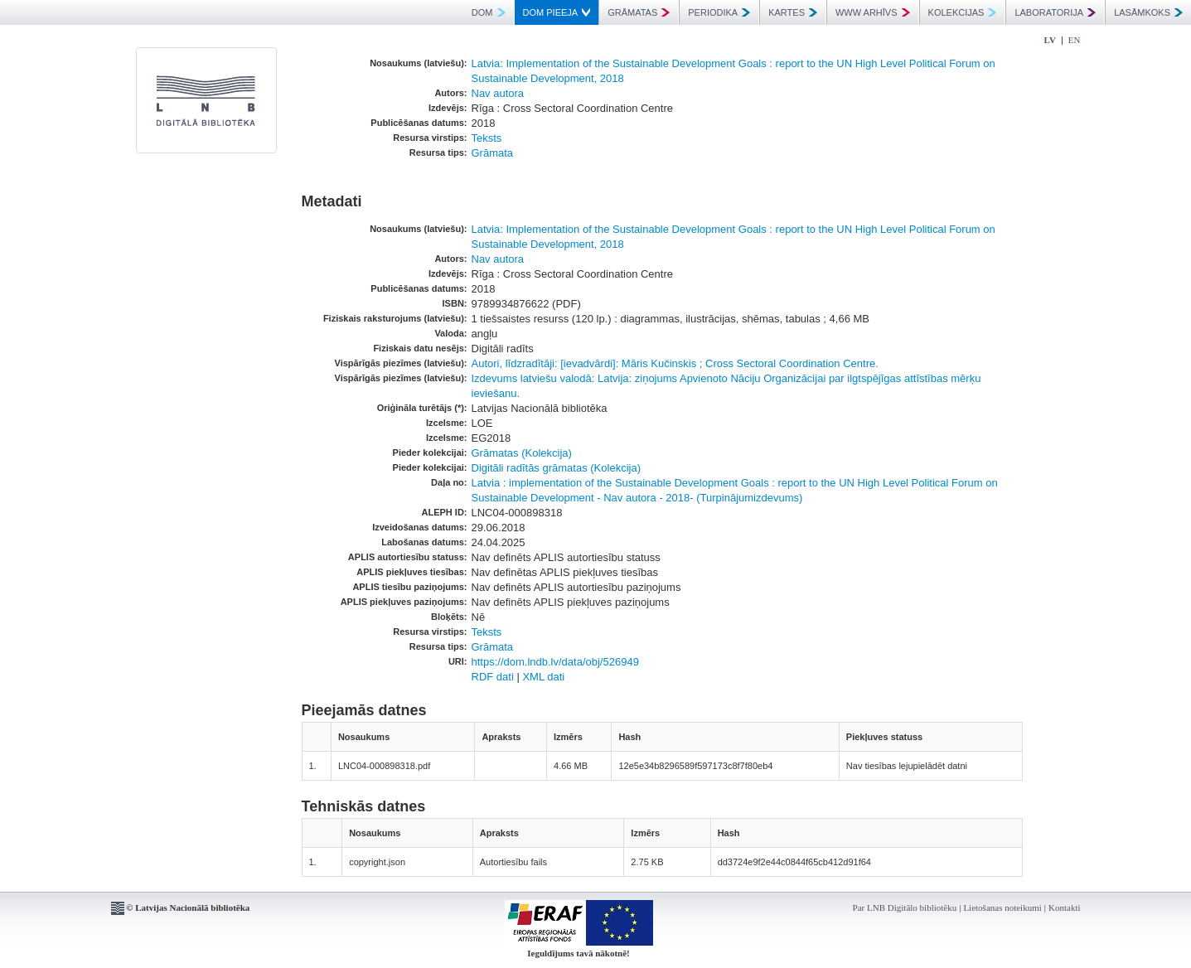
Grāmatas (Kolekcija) (522, 453)
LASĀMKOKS (1148, 12)
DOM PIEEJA (557, 12)
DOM (489, 12)
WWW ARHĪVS (872, 12)
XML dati (543, 676)
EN (1074, 40)
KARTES (792, 12)
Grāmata (493, 153)
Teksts (487, 138)
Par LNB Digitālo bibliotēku (905, 907)
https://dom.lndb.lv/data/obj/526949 (555, 662)
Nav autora (498, 93)
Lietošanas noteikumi (1002, 907)
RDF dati (493, 676)
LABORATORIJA (1055, 12)
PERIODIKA (719, 12)
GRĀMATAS (639, 12)
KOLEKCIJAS (962, 12)
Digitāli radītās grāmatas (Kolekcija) (556, 468)
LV (1050, 40)
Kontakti (1064, 907)
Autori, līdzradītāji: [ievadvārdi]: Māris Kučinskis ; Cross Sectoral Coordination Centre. (675, 363)
